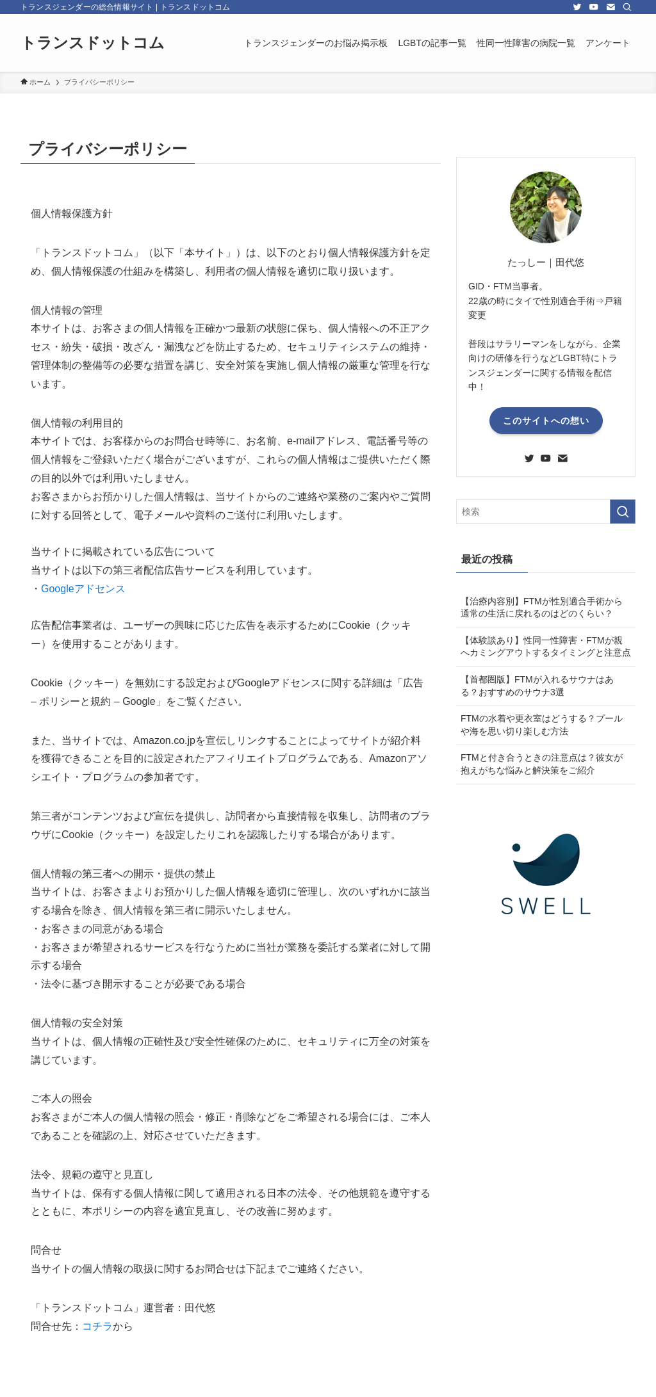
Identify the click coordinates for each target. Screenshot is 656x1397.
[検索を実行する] (623, 511)
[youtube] (594, 7)
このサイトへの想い (546, 421)
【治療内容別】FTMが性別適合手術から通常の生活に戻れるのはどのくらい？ (542, 607)
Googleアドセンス (83, 588)
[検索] (627, 7)
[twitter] (577, 7)
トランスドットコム (92, 43)
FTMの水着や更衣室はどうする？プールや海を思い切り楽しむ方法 (542, 724)
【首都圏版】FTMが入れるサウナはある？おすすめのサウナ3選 (537, 685)
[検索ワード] (546, 511)
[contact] (610, 7)
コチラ (97, 1326)
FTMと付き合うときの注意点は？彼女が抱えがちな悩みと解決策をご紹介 (542, 763)
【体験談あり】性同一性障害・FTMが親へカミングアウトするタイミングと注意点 (546, 646)
